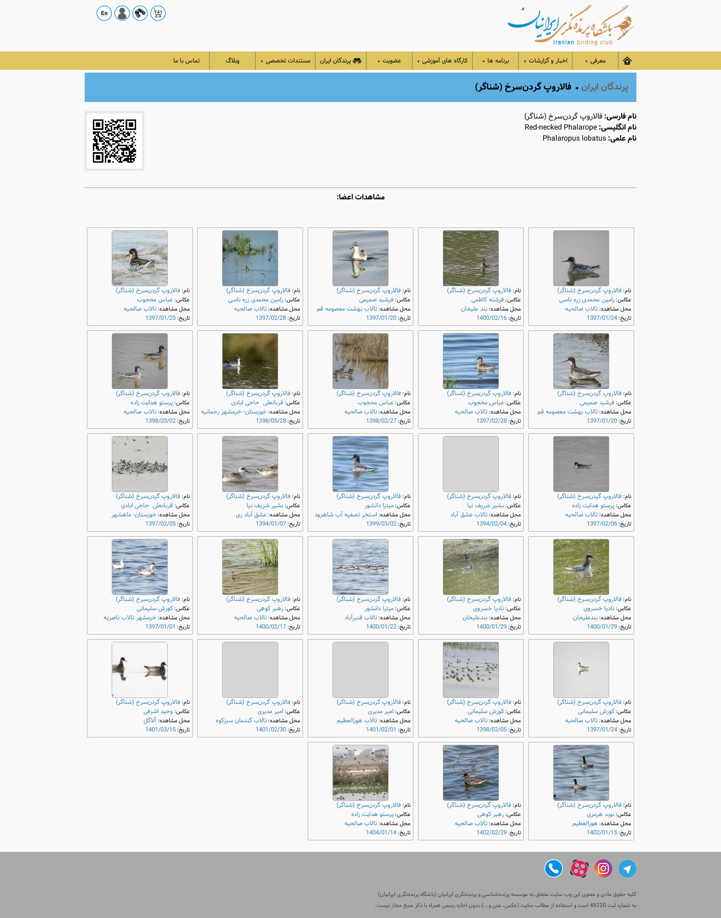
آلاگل (149, 720)
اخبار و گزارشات (545, 61)
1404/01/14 (381, 832)
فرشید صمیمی (376, 300)
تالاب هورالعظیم (357, 720)
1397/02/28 (271, 318)
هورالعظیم (585, 823)
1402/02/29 (491, 832)
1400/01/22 (381, 627)
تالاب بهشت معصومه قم (347, 309)
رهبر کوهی (270, 608)
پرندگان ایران (340, 61)
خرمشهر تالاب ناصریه (129, 617)
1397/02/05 (160, 524)
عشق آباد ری (251, 515)
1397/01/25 (160, 318)
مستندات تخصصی (285, 61)
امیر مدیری (381, 711)
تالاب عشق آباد (468, 515)
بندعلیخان (585, 617)
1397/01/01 (160, 627)
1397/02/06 (602, 524)
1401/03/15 (160, 730)
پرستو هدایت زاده (152, 402)
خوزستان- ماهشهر (133, 515)
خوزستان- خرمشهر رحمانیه (234, 412)
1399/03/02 (381, 524)
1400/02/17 (271, 627)
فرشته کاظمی (487, 300)
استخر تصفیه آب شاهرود (346, 515)
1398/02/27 (381, 421)
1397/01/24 (602, 318)
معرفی (595, 61)
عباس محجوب (155, 300)
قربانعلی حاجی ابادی (257, 402)
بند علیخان (474, 309)
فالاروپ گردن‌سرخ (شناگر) (589, 290)
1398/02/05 (491, 730)
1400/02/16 (491, 318)
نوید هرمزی (600, 814)
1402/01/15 (602, 832)
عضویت (389, 61)
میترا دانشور (379, 505)
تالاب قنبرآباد (360, 617)
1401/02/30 (271, 730)
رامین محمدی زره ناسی (586, 300)
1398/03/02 (160, 421)
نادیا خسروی (599, 608)
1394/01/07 (271, 524)
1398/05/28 (271, 421)
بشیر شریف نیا (485, 505)
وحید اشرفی (158, 711)
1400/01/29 (602, 627)
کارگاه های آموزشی (442, 61)
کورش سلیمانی (155, 608)
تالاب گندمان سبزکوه (241, 720)
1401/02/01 (381, 730)
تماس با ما (186, 61)
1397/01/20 (381, 318)
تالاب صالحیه (581, 309)
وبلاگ (233, 61)
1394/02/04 (491, 524)
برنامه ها (495, 61)
